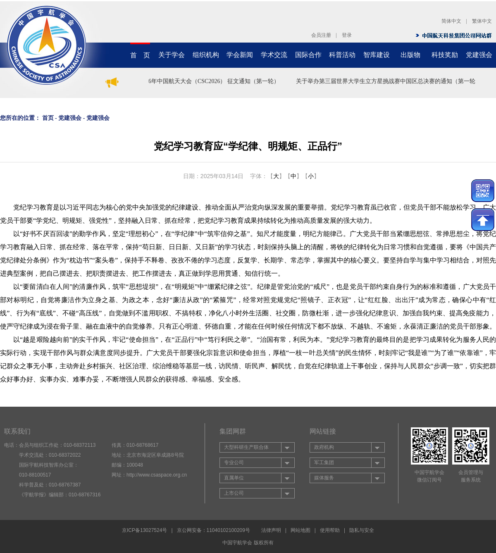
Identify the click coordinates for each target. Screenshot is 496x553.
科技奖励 (445, 54)
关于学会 (171, 54)
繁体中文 (482, 21)
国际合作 (308, 54)
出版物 (410, 54)
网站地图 (300, 530)
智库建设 (376, 54)
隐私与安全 (361, 530)
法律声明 (271, 530)
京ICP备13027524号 (144, 530)
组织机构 (206, 54)
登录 (347, 35)
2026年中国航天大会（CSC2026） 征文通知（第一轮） (213, 81)
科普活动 (342, 54)
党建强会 (479, 54)
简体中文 (451, 21)
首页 (48, 118)
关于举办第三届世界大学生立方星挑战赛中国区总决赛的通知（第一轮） (391, 81)
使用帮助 (330, 530)
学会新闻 (240, 54)
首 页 (140, 55)
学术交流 (274, 54)
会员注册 (321, 35)
